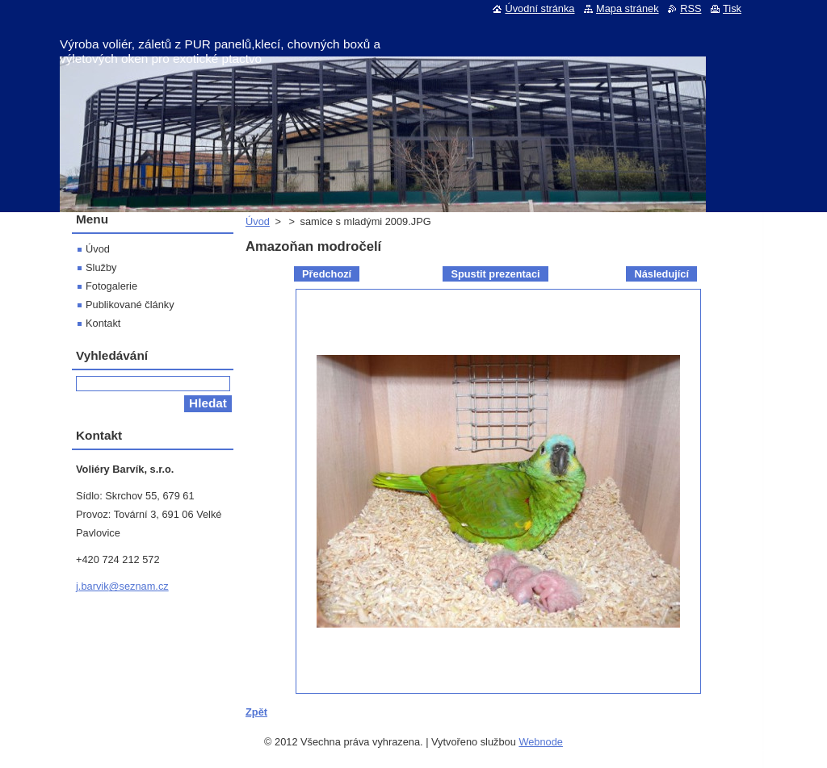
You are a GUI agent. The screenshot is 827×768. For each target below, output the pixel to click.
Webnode (540, 742)
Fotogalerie (111, 286)
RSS (690, 8)
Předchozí (326, 274)
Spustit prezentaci (495, 274)
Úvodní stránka (539, 8)
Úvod (258, 221)
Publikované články (130, 304)
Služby (101, 267)
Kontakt (103, 323)
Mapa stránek (627, 8)
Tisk (732, 8)
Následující (661, 274)
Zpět (256, 712)
